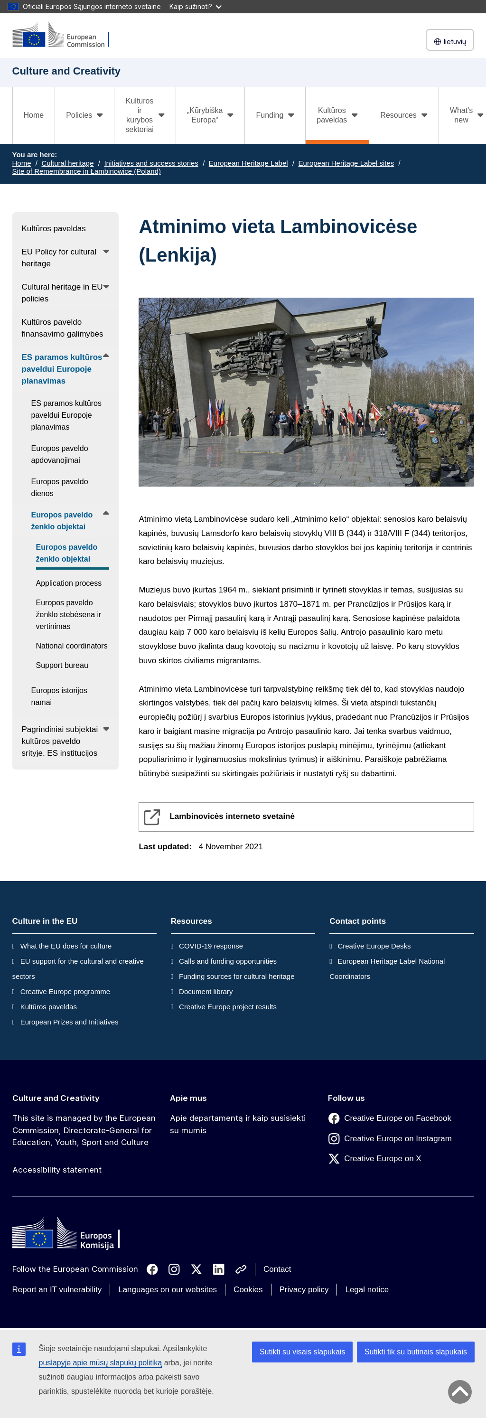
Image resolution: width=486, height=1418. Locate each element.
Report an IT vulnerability (57, 1289)
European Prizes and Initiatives (69, 1022)
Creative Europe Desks (374, 946)
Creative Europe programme (65, 991)
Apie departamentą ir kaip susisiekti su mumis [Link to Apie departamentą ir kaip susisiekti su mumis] (238, 1124)
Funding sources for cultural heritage (236, 976)
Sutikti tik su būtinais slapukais (415, 1352)
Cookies (248, 1289)
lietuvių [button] (450, 41)
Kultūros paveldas (48, 1007)
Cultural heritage (67, 163)
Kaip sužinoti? (195, 6)
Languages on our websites (167, 1289)
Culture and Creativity (56, 1098)
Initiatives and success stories (151, 163)
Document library (206, 991)
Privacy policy (304, 1289)
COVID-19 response (211, 946)
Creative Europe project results (228, 1007)
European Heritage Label (248, 163)
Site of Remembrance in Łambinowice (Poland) (86, 171)
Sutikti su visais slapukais (303, 1352)
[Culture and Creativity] (67, 35)
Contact (277, 1269)
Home (34, 115)
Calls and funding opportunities (228, 961)
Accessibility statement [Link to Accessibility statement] (57, 1169)
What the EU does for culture (66, 946)
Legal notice (367, 1289)
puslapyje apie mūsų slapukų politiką (100, 1363)
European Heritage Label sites (346, 163)
